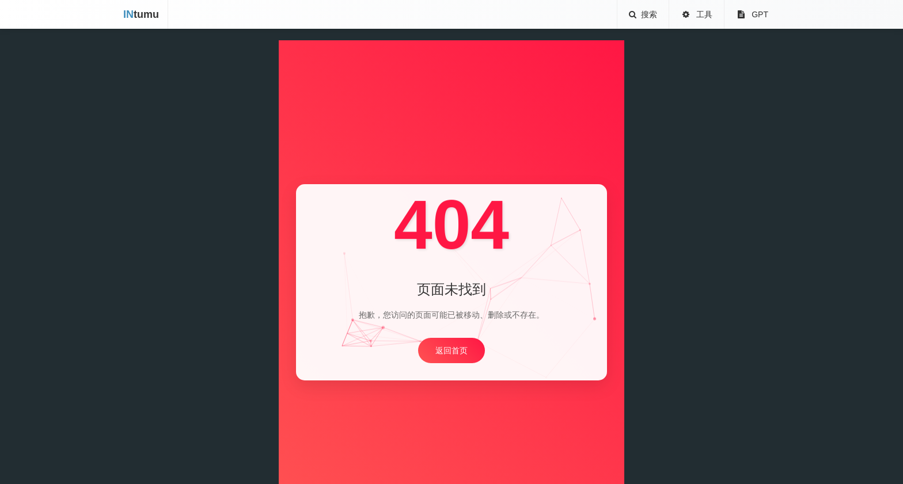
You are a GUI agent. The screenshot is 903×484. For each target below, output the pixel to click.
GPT (752, 14)
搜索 (643, 14)
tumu (141, 14)
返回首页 (451, 350)
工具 (696, 14)
